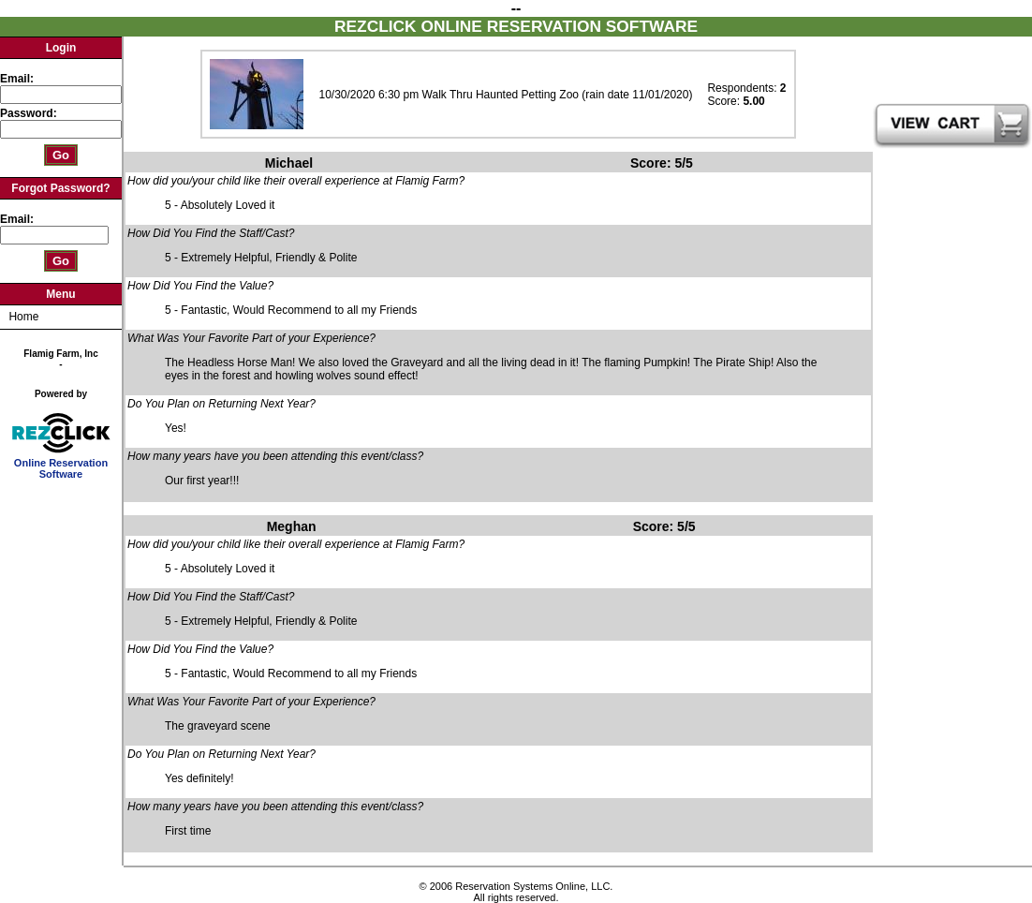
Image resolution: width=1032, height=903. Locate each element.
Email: (17, 78)
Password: (30, 113)
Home (23, 316)
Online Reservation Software (61, 464)
